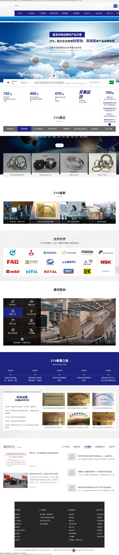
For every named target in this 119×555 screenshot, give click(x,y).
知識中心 (112, 447)
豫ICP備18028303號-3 (65, 550)
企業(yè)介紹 (101, 514)
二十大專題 (65, 447)
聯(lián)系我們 (101, 536)
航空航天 (71, 514)
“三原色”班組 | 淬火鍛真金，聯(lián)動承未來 (94, 487)
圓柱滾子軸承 (102, 175)
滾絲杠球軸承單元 (46, 175)
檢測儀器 (94, 129)
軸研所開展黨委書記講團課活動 (90, 472)
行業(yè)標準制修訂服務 (47, 517)
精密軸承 (24, 129)
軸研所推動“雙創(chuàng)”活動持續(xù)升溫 (46, 474)
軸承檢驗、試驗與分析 (75, 539)
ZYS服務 (43, 13)
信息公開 (99, 13)
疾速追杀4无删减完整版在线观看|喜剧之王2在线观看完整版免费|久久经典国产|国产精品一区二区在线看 (26, 554)
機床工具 (71, 520)
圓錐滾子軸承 (74, 175)
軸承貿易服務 (44, 524)
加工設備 (108, 129)
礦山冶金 (71, 527)
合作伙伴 (59, 239)
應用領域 (72, 510)
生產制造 (99, 524)
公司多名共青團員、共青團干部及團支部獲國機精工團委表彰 (52, 453)
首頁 (20, 13)
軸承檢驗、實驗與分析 (46, 514)
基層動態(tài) (100, 447)
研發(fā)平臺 (54, 13)
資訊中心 (88, 13)
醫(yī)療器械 (72, 533)
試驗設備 (17, 539)
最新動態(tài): (14, 82)
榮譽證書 (99, 530)
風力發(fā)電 (72, 524)
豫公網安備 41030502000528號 (85, 550)
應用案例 (76, 13)
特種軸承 (10, 129)
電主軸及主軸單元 (80, 129)
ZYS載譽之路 (59, 360)
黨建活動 (76, 447)
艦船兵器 (71, 517)
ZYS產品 (31, 13)
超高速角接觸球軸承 (17, 175)
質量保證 (99, 527)
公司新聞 (87, 447)
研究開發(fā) (100, 520)
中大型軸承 (38, 129)
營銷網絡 (65, 13)
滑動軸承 (66, 129)
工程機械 (71, 536)
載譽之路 (99, 517)
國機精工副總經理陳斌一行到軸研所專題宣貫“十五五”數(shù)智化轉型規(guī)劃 (61, 82)
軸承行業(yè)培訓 (45, 520)
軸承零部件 (52, 129)
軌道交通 (71, 530)
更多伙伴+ (106, 271)
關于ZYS (110, 13)
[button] (48, 76)
